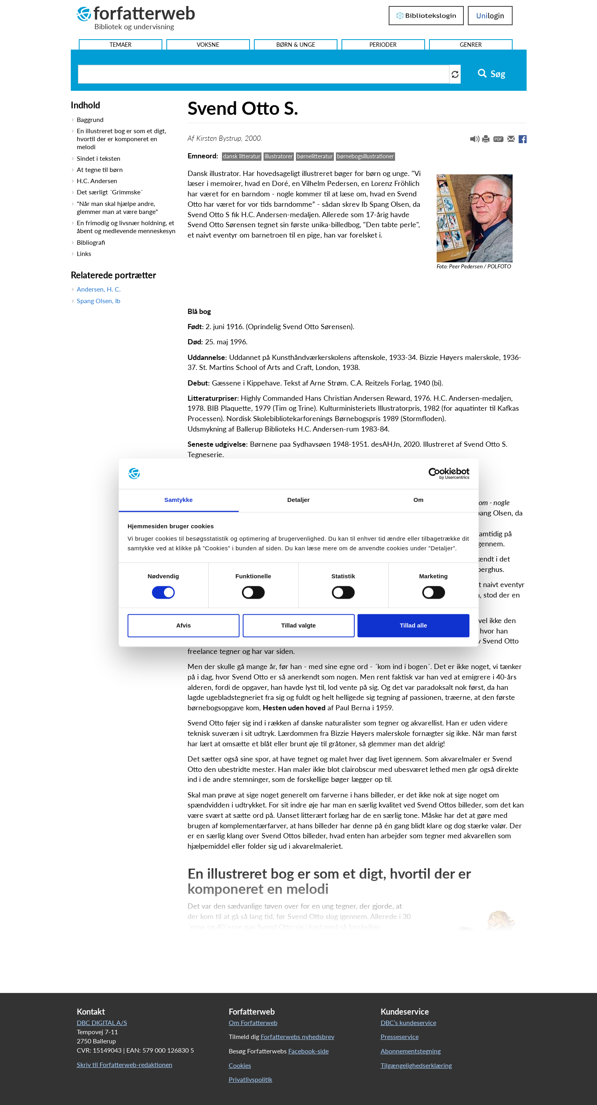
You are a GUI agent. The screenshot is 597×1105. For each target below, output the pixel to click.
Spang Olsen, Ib (98, 300)
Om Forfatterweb (253, 1022)
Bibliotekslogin (426, 15)
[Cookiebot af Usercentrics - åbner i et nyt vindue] (434, 474)
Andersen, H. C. (99, 289)
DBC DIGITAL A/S (102, 1022)
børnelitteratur (315, 156)
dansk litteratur (241, 156)
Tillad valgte (298, 625)
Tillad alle (413, 625)
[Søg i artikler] (264, 74)
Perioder (383, 44)
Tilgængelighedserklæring (416, 1065)
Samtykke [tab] (178, 500)
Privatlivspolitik (250, 1079)
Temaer (121, 44)
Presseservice (400, 1036)
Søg (491, 74)
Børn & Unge (295, 44)
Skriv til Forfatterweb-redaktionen (124, 1064)
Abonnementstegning (411, 1051)
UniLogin (490, 15)
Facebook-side (308, 1051)
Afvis (183, 625)
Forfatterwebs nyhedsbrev (297, 1036)
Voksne (208, 44)
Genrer (471, 44)
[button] (471, 140)
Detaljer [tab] (299, 500)
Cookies (240, 1065)
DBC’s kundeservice (408, 1022)
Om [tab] (418, 500)
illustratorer (279, 156)
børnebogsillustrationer (365, 156)
